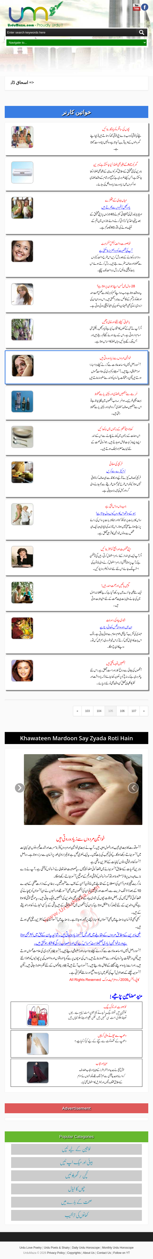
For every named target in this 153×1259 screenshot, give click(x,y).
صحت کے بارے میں (76, 1201)
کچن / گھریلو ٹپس (76, 1175)
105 (110, 711)
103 (87, 711)
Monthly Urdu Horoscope (118, 1247)
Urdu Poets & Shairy (57, 1247)
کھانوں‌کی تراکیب (76, 1215)
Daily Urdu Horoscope (86, 1247)
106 (122, 711)
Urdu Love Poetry (30, 1247)
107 (133, 711)
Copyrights (74, 1253)
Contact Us (104, 1253)
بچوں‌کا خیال (76, 1188)
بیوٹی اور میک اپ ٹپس (76, 1162)
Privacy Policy (56, 1253)
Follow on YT (121, 1253)
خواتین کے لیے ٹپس (76, 1148)
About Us (88, 1253)
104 (99, 711)
